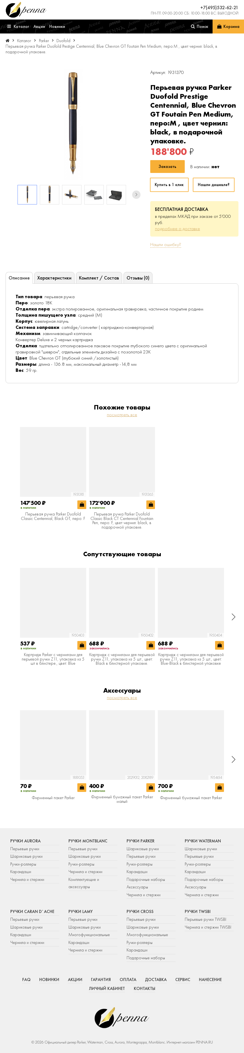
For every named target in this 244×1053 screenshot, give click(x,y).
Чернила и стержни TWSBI (208, 927)
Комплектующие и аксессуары (83, 883)
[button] (136, 195)
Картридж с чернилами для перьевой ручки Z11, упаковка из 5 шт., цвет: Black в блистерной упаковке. (122, 659)
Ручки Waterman (203, 841)
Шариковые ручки (26, 856)
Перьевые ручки (24, 849)
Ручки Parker (140, 841)
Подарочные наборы (146, 879)
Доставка (156, 979)
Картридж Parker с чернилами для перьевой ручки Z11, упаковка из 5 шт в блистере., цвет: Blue (53, 659)
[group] (73, 124)
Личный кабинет (107, 988)
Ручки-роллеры (23, 864)
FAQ (26, 979)
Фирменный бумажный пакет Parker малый (122, 799)
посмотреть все (122, 414)
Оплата (128, 979)
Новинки (49, 979)
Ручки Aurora (25, 841)
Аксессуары (137, 887)
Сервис (182, 979)
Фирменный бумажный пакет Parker (191, 798)
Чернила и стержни (27, 879)
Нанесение (210, 979)
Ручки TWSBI (198, 911)
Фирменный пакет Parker (53, 798)
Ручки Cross (140, 911)
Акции (75, 979)
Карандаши (20, 871)
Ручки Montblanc (87, 841)
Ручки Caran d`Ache (32, 911)
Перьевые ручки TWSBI (205, 919)
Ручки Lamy (80, 911)
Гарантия (101, 979)
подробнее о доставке (177, 228)
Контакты (144, 988)
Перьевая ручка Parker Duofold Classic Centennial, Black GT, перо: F (53, 516)
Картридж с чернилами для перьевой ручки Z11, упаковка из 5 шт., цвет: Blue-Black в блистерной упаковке (191, 659)
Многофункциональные (89, 935)
